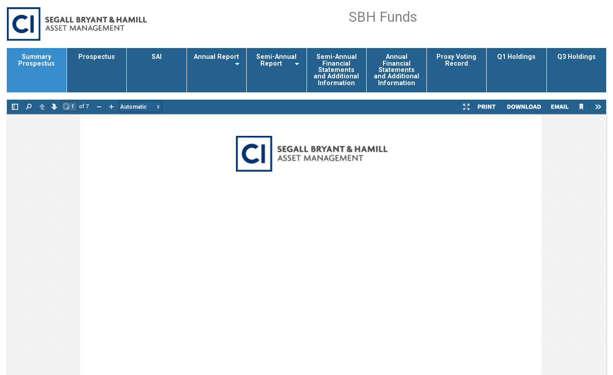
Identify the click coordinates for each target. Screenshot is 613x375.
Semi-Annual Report (276, 60)
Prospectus (96, 57)
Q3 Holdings (576, 57)
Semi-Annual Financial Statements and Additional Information (336, 70)
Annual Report (216, 57)
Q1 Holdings (516, 57)
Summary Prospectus (36, 60)
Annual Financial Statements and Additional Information (396, 70)
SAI (157, 57)
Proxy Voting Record (456, 60)
